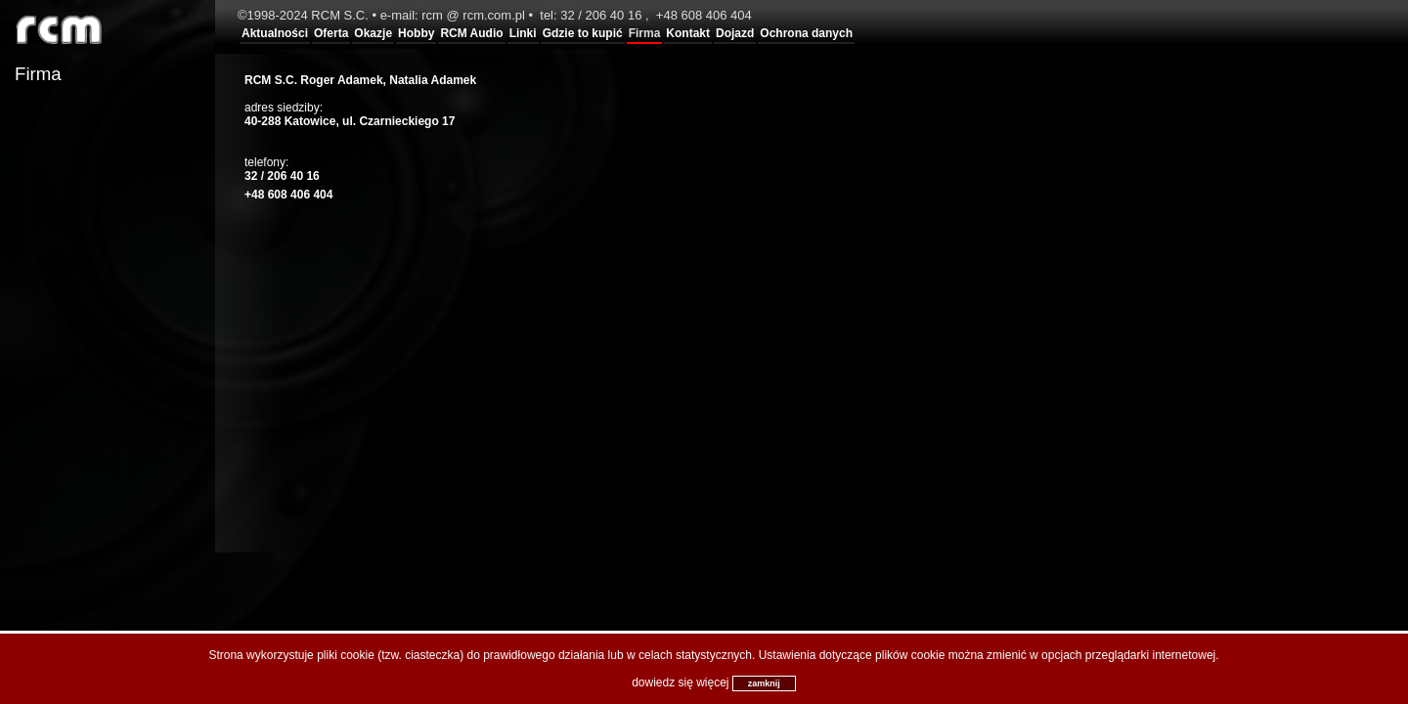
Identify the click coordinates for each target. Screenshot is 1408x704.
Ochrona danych (806, 33)
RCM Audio (471, 33)
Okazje (373, 33)
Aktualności (275, 33)
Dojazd (735, 33)
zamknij (764, 683)
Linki (523, 33)
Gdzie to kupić (583, 33)
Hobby (416, 33)
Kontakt (688, 33)
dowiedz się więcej (680, 682)
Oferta (331, 33)
